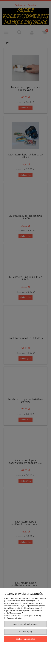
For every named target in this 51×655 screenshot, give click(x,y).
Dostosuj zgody (25, 631)
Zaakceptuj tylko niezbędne (25, 624)
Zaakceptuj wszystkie (25, 639)
